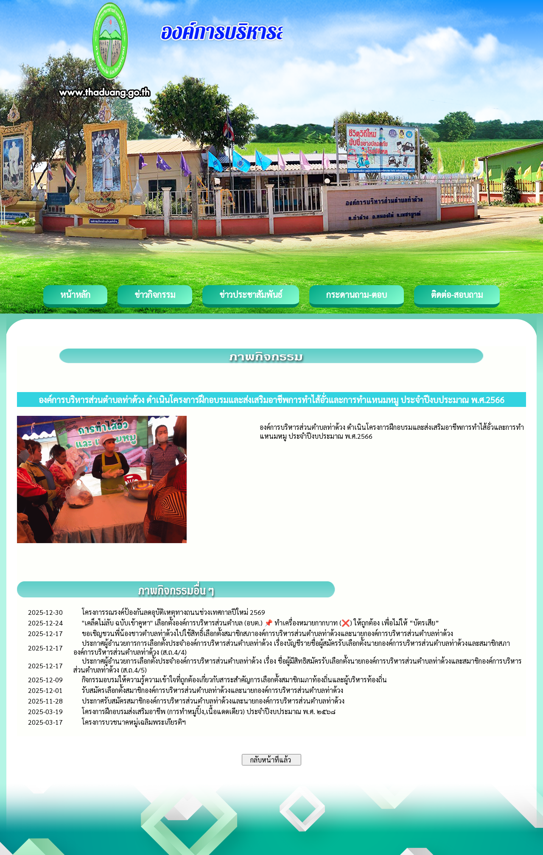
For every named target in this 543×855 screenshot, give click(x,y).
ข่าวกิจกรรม (154, 294)
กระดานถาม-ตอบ (356, 294)
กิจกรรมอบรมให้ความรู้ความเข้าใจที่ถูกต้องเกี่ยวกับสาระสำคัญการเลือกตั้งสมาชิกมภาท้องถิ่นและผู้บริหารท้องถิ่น (234, 679)
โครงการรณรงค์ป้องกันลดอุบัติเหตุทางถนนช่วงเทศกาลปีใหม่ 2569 (173, 612)
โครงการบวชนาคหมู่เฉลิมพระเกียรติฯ (134, 722)
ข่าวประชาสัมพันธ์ (250, 294)
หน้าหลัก (75, 294)
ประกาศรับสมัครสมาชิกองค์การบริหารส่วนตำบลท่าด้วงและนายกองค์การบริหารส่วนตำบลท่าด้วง (213, 700)
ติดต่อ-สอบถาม (457, 294)
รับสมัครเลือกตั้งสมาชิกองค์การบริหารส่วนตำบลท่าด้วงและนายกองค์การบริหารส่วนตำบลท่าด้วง (212, 690)
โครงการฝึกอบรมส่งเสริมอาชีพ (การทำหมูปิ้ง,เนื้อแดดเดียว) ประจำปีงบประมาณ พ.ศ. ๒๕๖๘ (209, 711)
